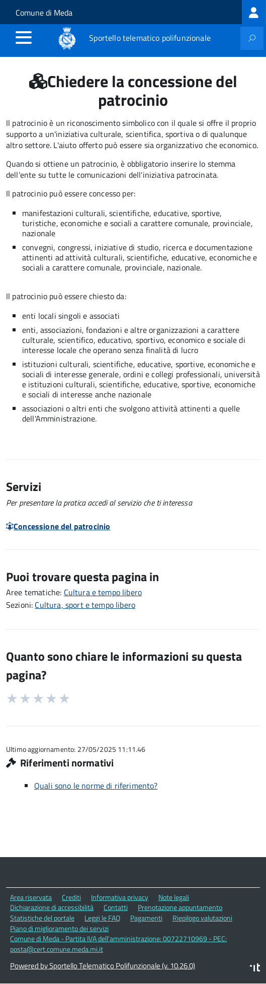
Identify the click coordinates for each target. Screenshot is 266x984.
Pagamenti (146, 917)
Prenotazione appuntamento (180, 907)
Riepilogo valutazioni (202, 917)
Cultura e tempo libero (103, 592)
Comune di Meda (44, 13)
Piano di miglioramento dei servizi (59, 928)
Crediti (71, 897)
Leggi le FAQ (102, 917)
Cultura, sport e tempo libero (85, 605)
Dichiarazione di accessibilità (52, 907)
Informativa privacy (119, 897)
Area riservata (31, 897)
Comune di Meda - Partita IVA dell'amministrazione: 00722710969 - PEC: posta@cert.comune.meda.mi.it (118, 943)
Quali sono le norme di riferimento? (96, 786)
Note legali (173, 897)
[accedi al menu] (24, 37)
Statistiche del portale (42, 917)
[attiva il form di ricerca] (251, 38)
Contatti (116, 907)
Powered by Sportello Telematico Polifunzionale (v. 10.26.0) (102, 965)
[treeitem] (254, 12)
